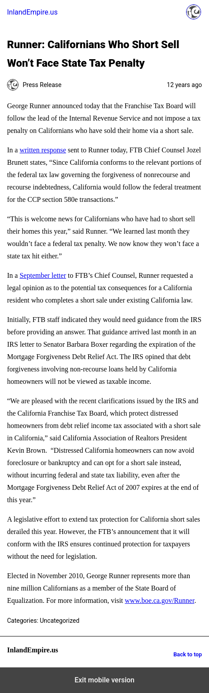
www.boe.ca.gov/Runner (159, 600)
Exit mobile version (104, 680)
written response (42, 150)
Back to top (187, 654)
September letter (42, 275)
